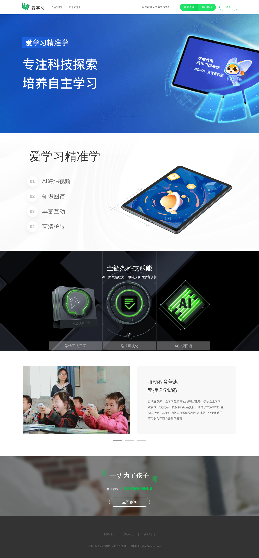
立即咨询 (129, 502)
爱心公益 (128, 534)
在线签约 (207, 7)
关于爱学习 (149, 534)
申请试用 (189, 7)
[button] (123, 117)
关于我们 (74, 7)
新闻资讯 (108, 534)
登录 (228, 7)
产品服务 (57, 7)
